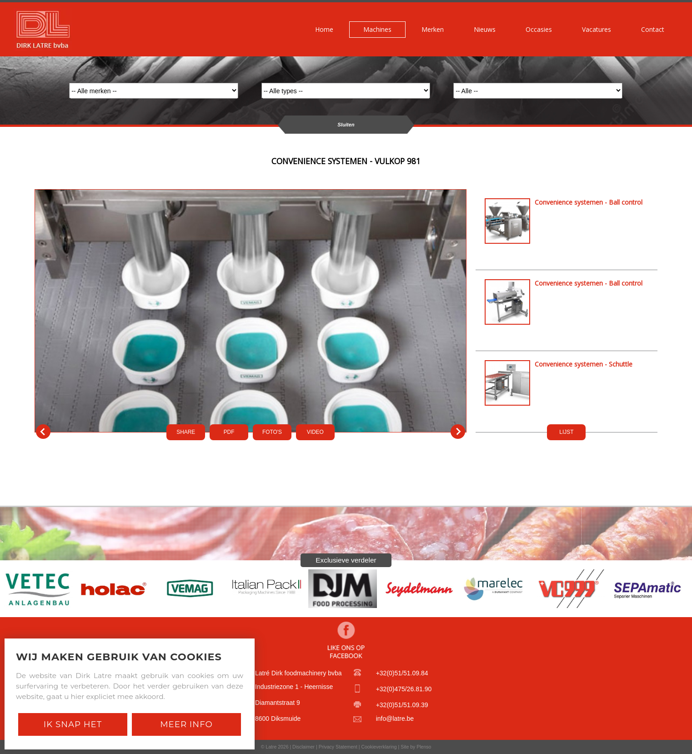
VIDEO (315, 432)
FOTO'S (272, 432)
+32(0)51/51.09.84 (402, 673)
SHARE (185, 432)
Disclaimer (303, 746)
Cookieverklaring (378, 746)
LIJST (566, 432)
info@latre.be (395, 718)
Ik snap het (73, 724)
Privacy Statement (338, 746)
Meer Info (186, 724)
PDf (229, 432)
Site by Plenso (416, 746)
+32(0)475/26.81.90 (404, 689)
